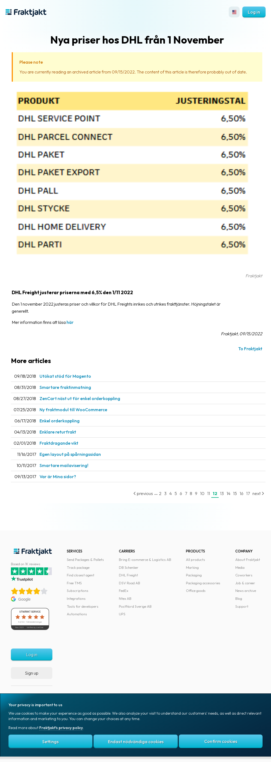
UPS (122, 614)
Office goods (196, 590)
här (70, 322)
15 (235, 493)
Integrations (76, 598)
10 (202, 493)
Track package (78, 567)
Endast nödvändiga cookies (136, 741)
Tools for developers (82, 606)
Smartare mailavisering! (64, 465)
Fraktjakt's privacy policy (61, 727)
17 (248, 493)
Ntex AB (125, 598)
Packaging (194, 575)
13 (222, 493)
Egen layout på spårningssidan (70, 454)
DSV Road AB (129, 583)
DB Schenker (128, 567)
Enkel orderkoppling (60, 420)
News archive (245, 590)
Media (240, 567)
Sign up (31, 673)
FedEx (123, 590)
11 (208, 493)
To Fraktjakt (250, 348)
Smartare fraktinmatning (65, 387)
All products (195, 559)
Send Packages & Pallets (85, 559)
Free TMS (74, 583)
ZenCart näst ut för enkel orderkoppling (80, 398)
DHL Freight (128, 575)
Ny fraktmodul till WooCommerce (73, 409)
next (258, 493)
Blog (238, 598)
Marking (192, 567)
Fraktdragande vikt (59, 443)
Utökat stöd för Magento (65, 376)
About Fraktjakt (247, 559)
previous (143, 493)
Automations (77, 614)
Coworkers (243, 575)
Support (241, 606)
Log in (254, 12)
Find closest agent (80, 575)
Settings (50, 741)
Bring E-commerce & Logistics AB (145, 559)
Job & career (245, 583)
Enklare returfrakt (58, 432)
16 (241, 493)
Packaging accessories (203, 583)
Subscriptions (77, 590)
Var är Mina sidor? (58, 476)
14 (228, 493)
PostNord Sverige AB (135, 606)
